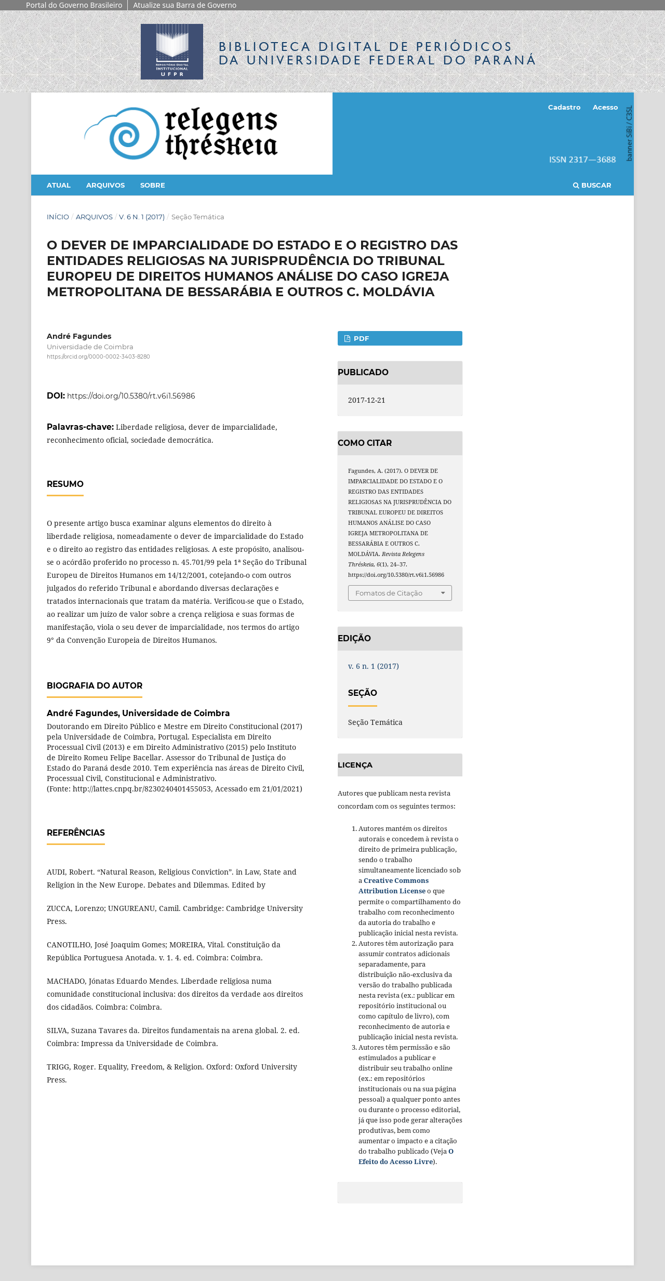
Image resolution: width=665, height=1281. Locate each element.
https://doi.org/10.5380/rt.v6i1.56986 (131, 396)
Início (58, 217)
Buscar (592, 185)
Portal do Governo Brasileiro (74, 5)
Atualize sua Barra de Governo (184, 5)
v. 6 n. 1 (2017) (142, 217)
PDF (360, 338)
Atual (59, 185)
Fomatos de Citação (388, 593)
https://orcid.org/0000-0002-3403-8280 (98, 356)
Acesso (605, 107)
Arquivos (105, 185)
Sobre (152, 185)
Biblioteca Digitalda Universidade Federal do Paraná (378, 53)
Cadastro (564, 107)
